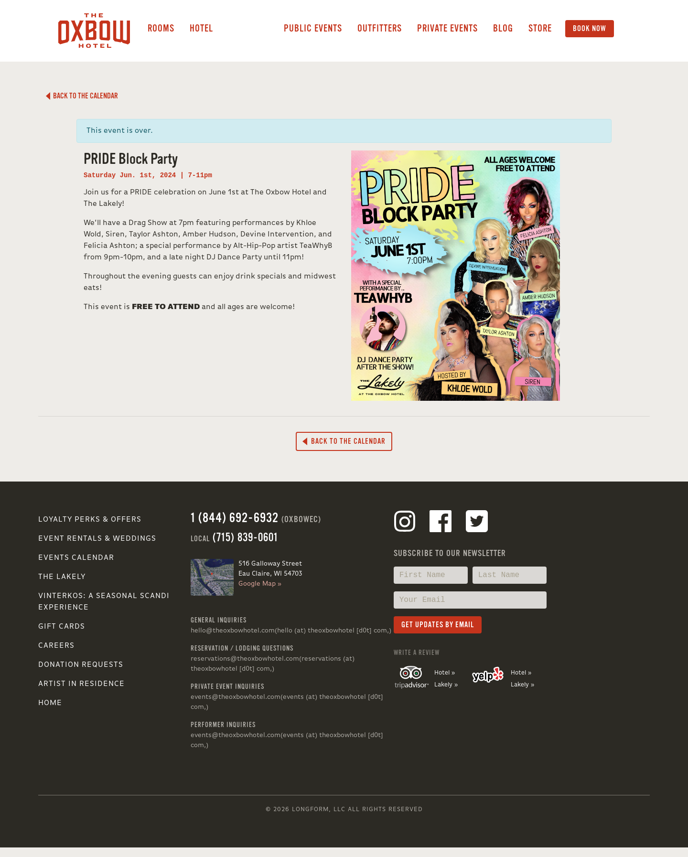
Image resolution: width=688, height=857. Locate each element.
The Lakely (62, 577)
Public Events (313, 28)
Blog (503, 28)
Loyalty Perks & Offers (89, 520)
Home (50, 703)
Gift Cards (61, 627)
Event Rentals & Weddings (97, 539)
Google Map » (259, 583)
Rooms (161, 28)
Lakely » (446, 685)
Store (540, 28)
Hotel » (444, 673)
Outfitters (379, 28)
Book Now (589, 28)
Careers (56, 646)
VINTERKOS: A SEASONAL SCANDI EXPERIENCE (104, 601)
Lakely (248, 28)
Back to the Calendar (82, 96)
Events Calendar (76, 558)
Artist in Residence (81, 684)
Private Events (447, 28)
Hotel (201, 28)
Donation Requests (80, 665)
